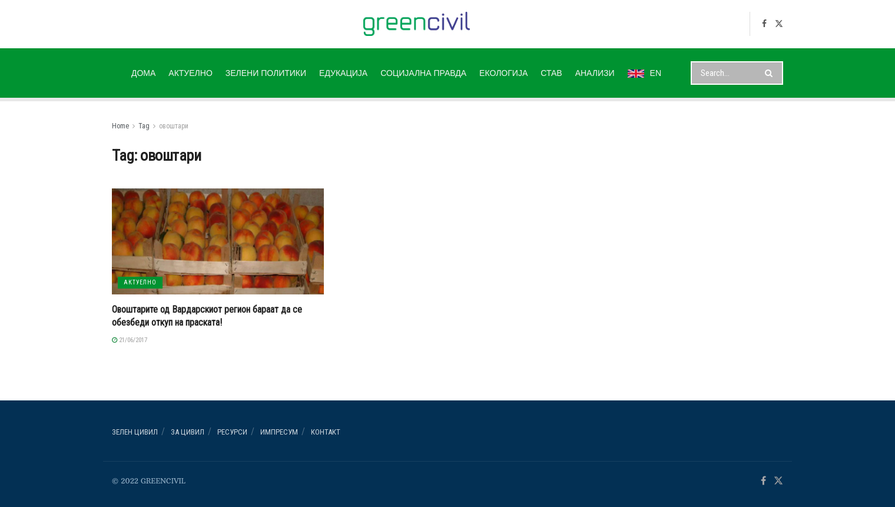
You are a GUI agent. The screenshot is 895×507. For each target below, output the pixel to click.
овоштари (173, 126)
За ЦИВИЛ (187, 432)
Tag (144, 126)
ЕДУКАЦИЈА (343, 73)
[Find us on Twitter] (779, 24)
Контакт (325, 432)
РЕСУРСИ (232, 432)
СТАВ (551, 73)
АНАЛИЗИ (595, 73)
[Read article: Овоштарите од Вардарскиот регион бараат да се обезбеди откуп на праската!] (218, 241)
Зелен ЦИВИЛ (135, 432)
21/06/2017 (129, 340)
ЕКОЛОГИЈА (503, 73)
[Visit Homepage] (416, 24)
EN (644, 73)
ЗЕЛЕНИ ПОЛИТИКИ (266, 73)
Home (120, 126)
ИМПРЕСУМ (279, 432)
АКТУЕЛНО (190, 73)
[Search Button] (771, 73)
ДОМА (143, 73)
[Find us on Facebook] (764, 24)
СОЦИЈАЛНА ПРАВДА (423, 73)
